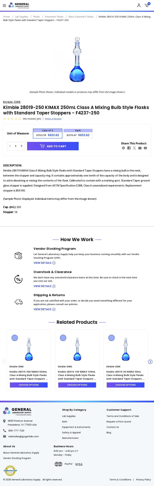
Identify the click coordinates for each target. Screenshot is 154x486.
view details (42, 263)
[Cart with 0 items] (147, 6)
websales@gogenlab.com (21, 436)
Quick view (15, 338)
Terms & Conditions (120, 479)
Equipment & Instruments (76, 427)
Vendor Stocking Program (17, 458)
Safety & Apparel (71, 432)
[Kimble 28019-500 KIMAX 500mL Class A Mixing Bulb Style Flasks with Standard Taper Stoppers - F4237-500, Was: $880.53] (29, 348)
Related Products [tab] (77, 322)
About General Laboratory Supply (21, 452)
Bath (64, 421)
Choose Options (29, 384)
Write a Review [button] (53, 118)
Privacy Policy (143, 479)
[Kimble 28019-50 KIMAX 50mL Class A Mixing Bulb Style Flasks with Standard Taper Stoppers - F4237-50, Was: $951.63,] (125, 348)
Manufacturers (70, 438)
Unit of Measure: (18, 133)
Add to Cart (52, 146)
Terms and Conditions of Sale (123, 416)
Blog (109, 432)
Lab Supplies (69, 416)
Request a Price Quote (119, 421)
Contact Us (113, 427)
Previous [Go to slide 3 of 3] (3, 361)
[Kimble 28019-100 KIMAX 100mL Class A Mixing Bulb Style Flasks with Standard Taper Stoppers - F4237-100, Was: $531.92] (77, 348)
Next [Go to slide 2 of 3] (150, 361)
